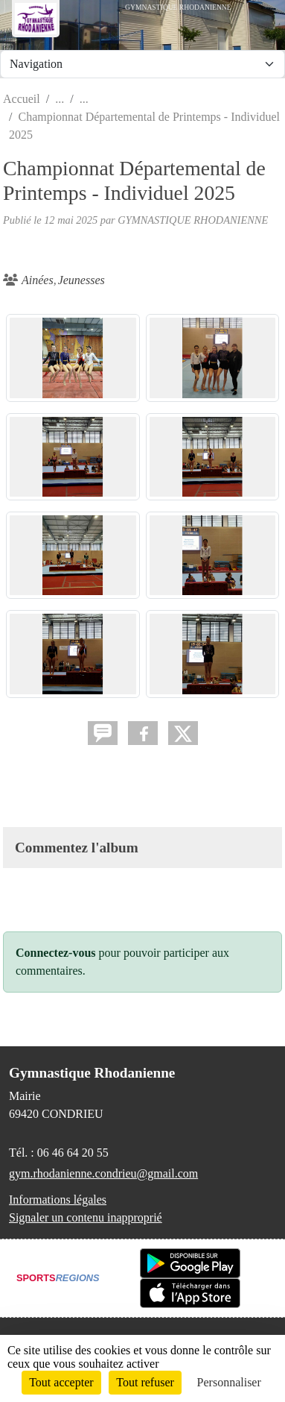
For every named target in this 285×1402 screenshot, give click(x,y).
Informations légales (57, 1199)
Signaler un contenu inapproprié (85, 1217)
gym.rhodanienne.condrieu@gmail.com (103, 1173)
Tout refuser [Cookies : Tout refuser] (145, 1382)
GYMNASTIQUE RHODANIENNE (193, 220)
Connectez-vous (56, 952)
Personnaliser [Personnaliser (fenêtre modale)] (229, 1382)
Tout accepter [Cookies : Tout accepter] (61, 1382)
